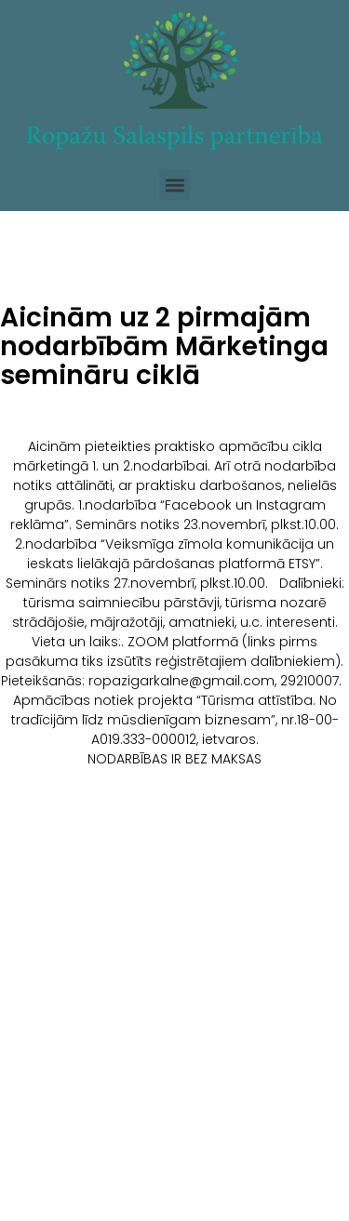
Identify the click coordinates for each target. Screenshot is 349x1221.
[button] (174, 184)
